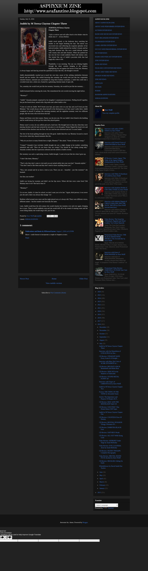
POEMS (97, 91)
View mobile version (54, 283)
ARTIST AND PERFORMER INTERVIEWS (110, 26)
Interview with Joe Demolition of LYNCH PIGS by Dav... (110, 352)
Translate (108, 508)
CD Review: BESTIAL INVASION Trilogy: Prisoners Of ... (110, 423)
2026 (99, 292)
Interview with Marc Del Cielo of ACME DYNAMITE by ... (110, 362)
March (101, 482)
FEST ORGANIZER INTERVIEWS (107, 38)
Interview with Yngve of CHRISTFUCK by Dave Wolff (110, 383)
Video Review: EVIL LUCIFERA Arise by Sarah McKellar (110, 447)
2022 (99, 305)
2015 (99, 492)
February (102, 485)
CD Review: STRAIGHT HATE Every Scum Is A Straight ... (109, 357)
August (102, 340)
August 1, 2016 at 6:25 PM (65, 231)
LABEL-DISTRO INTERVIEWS (106, 45)
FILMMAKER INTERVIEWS (105, 41)
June (101, 472)
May (101, 475)
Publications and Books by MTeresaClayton (40, 231)
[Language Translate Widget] (106, 505)
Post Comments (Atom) (58, 293)
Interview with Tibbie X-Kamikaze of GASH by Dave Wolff (116, 175)
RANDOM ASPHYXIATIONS (105, 94)
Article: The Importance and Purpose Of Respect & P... (108, 398)
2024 (99, 298)
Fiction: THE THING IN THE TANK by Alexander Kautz (109, 393)
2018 (99, 318)
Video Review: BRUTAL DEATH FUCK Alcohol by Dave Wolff (110, 457)
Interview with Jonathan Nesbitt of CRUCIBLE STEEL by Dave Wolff (116, 189)
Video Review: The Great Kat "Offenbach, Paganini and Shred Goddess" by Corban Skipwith (115, 221)
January (102, 488)
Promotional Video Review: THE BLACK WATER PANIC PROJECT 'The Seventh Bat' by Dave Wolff (115, 237)
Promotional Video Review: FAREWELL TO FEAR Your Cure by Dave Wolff (116, 270)
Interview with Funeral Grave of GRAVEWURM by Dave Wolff (115, 143)
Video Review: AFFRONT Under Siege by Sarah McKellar (110, 442)
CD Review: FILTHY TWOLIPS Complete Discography (109, 452)
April (101, 478)
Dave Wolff (109, 110)
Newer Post (24, 279)
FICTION (98, 87)
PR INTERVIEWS (101, 53)
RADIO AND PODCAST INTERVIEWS (108, 57)
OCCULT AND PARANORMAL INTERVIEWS (111, 49)
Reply (27, 238)
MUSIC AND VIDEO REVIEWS (106, 72)
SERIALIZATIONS (31, 219)
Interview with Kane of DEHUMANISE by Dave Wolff (115, 253)
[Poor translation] (8, 537)
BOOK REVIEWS (101, 64)
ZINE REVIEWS (100, 79)
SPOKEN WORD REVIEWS (104, 76)
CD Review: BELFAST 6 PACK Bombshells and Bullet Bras (109, 367)
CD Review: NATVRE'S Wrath (109, 432)
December (102, 327)
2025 (99, 295)
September (103, 337)
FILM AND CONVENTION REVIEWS (108, 68)
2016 (99, 324)
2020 (99, 311)
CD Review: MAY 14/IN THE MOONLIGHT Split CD (109, 403)
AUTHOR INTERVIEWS (103, 30)
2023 (99, 301)
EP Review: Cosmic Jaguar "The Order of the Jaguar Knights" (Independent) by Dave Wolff (115, 160)
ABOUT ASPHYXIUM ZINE (105, 23)
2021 (99, 308)
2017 (99, 321)
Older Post (83, 279)
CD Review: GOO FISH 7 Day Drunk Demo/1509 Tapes (109, 408)
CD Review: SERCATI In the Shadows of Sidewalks (108, 372)
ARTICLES (99, 83)
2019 (99, 314)
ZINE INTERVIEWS (102, 60)
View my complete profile (110, 113)
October (102, 334)
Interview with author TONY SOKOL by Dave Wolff (114, 130)
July (101, 343)
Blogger (85, 522)
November (103, 330)
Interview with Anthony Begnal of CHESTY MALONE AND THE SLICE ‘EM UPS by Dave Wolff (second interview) (116, 204)
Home (54, 279)
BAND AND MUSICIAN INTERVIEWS (108, 34)
